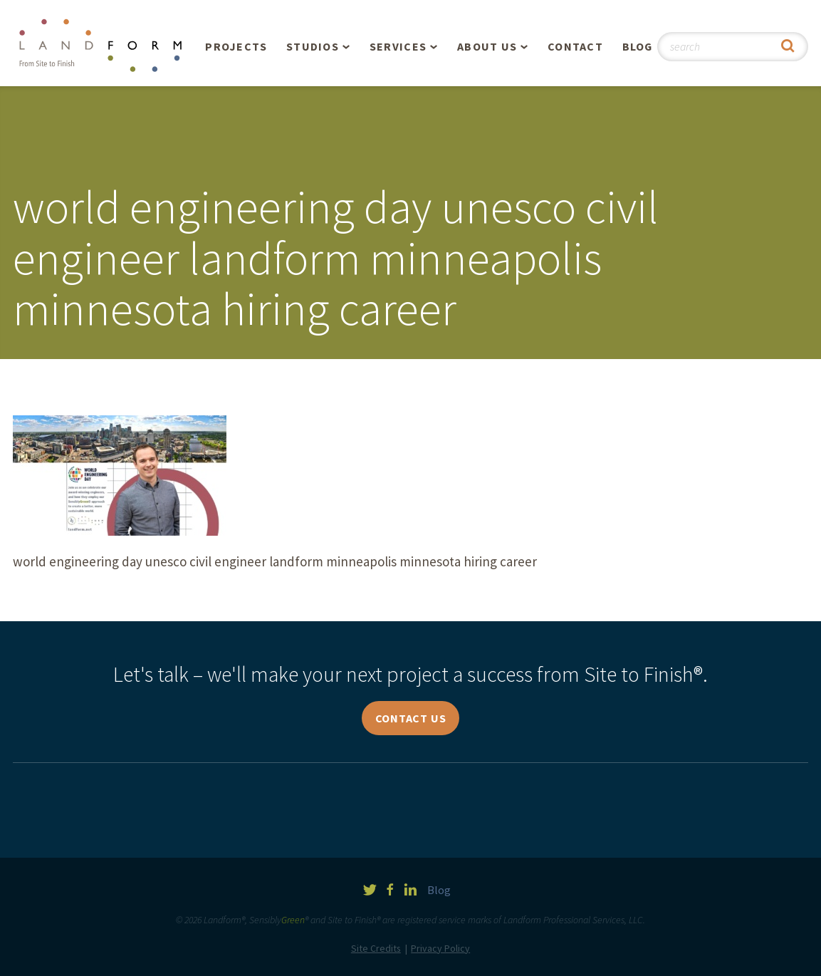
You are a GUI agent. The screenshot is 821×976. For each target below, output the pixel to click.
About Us (487, 46)
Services (398, 46)
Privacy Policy (440, 948)
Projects (236, 46)
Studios (312, 46)
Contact (575, 46)
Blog (637, 46)
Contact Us (410, 718)
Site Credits (376, 948)
